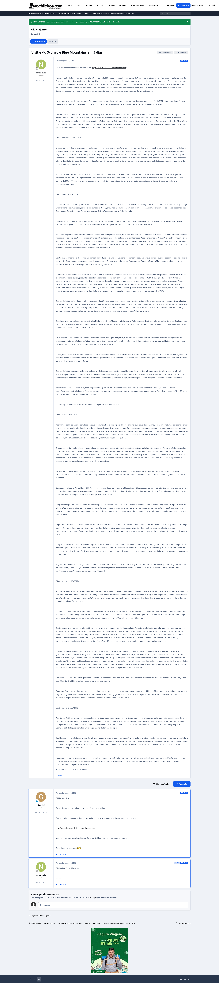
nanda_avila (41, 73)
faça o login (92, 898)
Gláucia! (40, 805)
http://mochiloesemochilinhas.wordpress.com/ (75, 828)
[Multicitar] (56, 855)
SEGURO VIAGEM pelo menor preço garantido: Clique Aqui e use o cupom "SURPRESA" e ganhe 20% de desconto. (75, 22)
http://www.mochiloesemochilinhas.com (109, 67)
